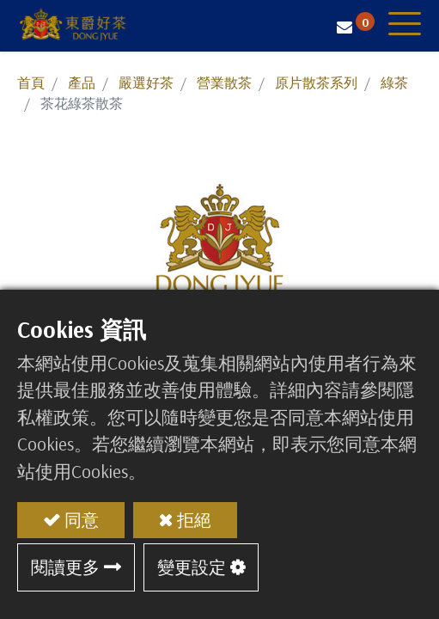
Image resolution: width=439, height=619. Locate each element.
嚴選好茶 (146, 82)
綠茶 (394, 82)
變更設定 (191, 567)
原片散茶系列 (316, 82)
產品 (81, 82)
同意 (81, 519)
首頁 (31, 82)
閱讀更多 (65, 567)
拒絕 (194, 519)
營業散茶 (224, 82)
